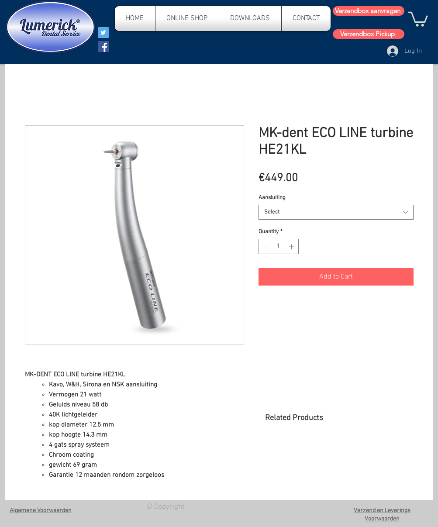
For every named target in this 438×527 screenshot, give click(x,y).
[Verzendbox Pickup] (368, 34)
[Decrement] (265, 246)
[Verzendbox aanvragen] (368, 11)
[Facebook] (103, 46)
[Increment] (292, 246)
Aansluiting (272, 197)
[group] (339, 456)
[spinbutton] (278, 246)
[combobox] (336, 212)
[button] (418, 18)
